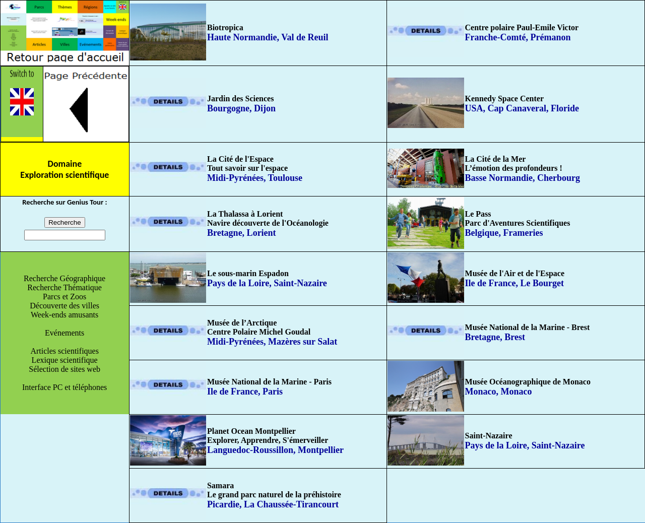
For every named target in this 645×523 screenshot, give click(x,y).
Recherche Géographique (64, 278)
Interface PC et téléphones (64, 387)
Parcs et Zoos (64, 296)
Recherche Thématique (64, 287)
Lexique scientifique (65, 360)
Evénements (64, 333)
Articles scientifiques (64, 351)
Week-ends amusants (64, 314)
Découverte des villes (64, 305)
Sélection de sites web (64, 369)
